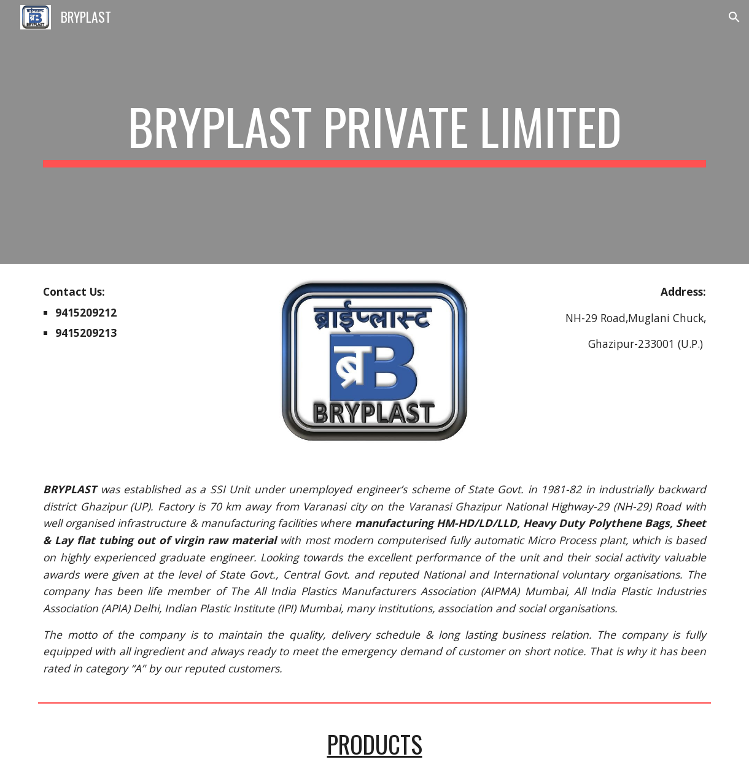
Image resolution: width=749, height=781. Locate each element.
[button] (734, 17)
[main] (374, 131)
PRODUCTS (374, 743)
